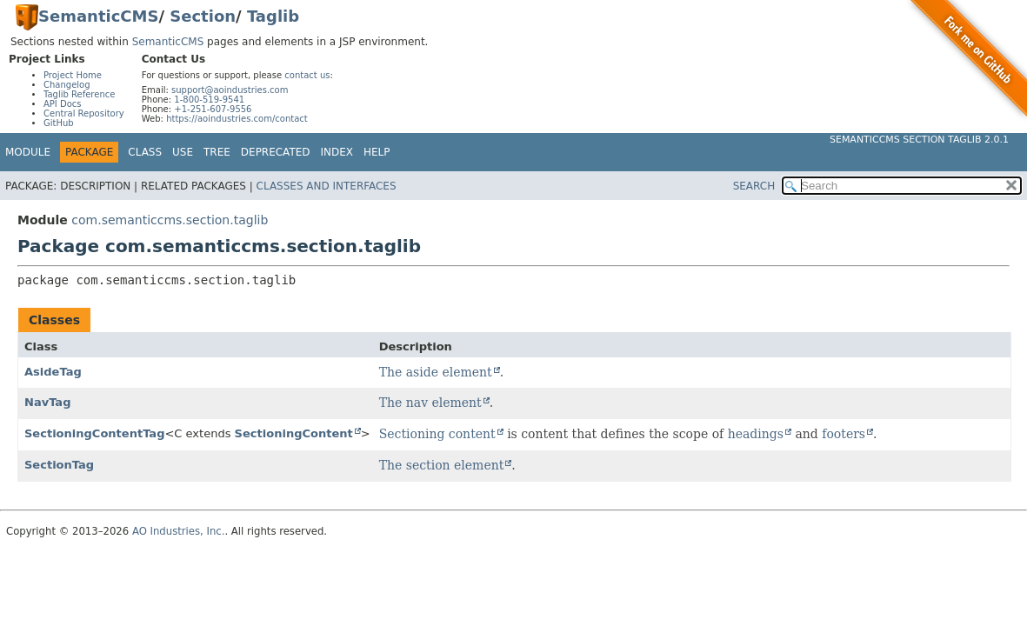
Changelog (66, 85)
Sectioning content (437, 434)
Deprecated (275, 152)
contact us (307, 75)
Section (203, 16)
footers (843, 434)
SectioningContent (294, 433)
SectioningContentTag (94, 433)
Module (27, 152)
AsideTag (53, 371)
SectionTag (59, 464)
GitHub (58, 123)
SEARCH (754, 186)
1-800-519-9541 (209, 99)
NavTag (47, 402)
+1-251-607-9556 (212, 109)
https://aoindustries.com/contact (237, 118)
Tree (216, 152)
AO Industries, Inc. (178, 531)
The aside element (435, 372)
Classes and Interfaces (327, 186)
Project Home (72, 75)
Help (376, 152)
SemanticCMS (98, 16)
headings (756, 434)
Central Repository (83, 113)
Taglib (273, 16)
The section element (441, 465)
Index (337, 152)
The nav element (430, 403)
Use (182, 152)
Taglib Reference (79, 94)
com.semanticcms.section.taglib (169, 220)
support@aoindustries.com (229, 90)
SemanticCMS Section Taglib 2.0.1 (919, 139)
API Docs (62, 104)
